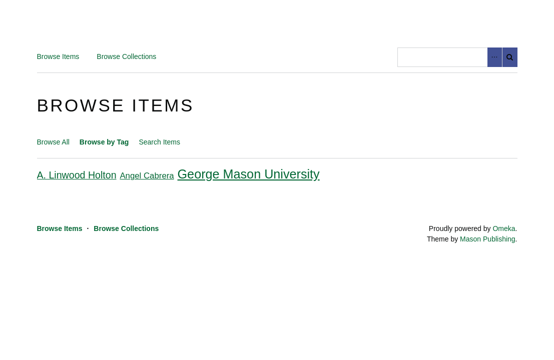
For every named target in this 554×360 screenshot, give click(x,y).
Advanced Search (494, 57)
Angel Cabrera (147, 175)
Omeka (503, 228)
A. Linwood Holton (77, 175)
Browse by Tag (104, 142)
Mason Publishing (487, 239)
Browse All (53, 142)
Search (509, 57)
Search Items (159, 142)
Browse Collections (126, 56)
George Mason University (249, 174)
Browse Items (58, 56)
